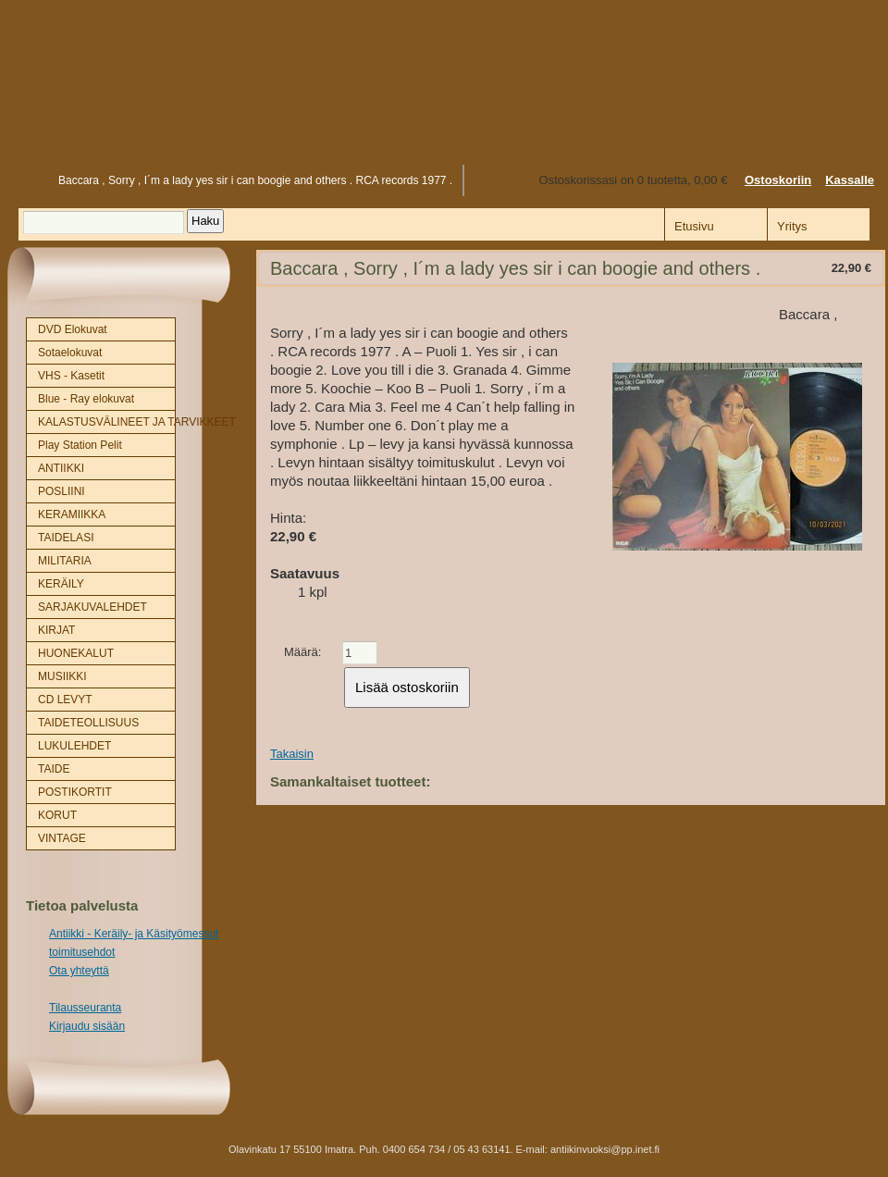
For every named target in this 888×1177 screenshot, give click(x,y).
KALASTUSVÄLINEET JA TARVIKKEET (106, 421)
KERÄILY (61, 583)
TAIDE (53, 768)
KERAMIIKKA (71, 514)
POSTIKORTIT (75, 792)
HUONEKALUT (76, 653)
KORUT (57, 815)
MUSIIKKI (62, 676)
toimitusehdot (82, 952)
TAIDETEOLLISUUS (88, 722)
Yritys (792, 226)
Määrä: (302, 652)
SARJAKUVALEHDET (92, 607)
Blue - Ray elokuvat (86, 398)
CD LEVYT (65, 699)
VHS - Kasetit (71, 375)
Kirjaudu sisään (87, 1026)
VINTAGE (62, 838)
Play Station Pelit (80, 445)
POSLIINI (61, 491)
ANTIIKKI (61, 468)
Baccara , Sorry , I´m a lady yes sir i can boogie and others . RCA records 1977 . (255, 180)
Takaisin (292, 754)
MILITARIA (65, 560)
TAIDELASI (65, 537)
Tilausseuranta (85, 1007)
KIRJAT (56, 630)
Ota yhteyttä (79, 970)
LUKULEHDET (74, 745)
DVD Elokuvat (72, 329)
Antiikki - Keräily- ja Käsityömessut (133, 933)
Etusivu (25, 180)
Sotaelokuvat (70, 352)
